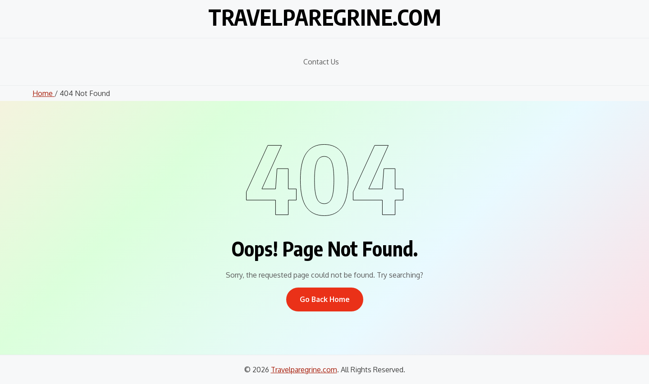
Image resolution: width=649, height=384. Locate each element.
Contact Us (321, 61)
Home (43, 93)
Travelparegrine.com (324, 17)
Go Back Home (325, 299)
